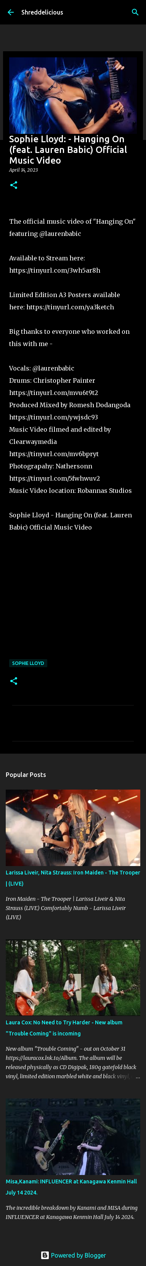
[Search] (135, 12)
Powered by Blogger (73, 1255)
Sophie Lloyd (28, 663)
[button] (13, 185)
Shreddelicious (42, 12)
